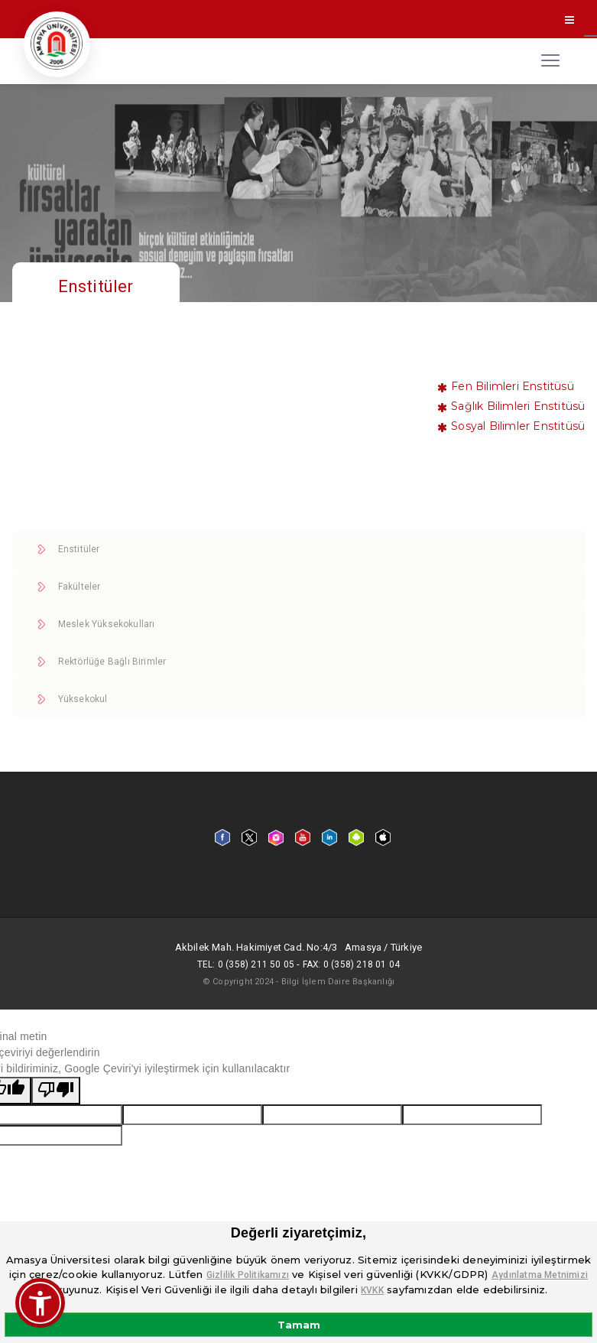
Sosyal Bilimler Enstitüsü (518, 426)
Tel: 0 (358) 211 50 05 (245, 964)
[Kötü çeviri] (55, 1090)
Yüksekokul (83, 699)
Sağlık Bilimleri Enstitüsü (518, 406)
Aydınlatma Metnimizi (540, 1275)
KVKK (372, 1290)
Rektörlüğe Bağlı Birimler (112, 661)
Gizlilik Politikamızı (247, 1275)
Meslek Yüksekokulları (106, 624)
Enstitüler (79, 549)
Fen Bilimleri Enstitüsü (512, 386)
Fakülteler (79, 586)
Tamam (298, 1325)
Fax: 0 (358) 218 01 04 (351, 964)
